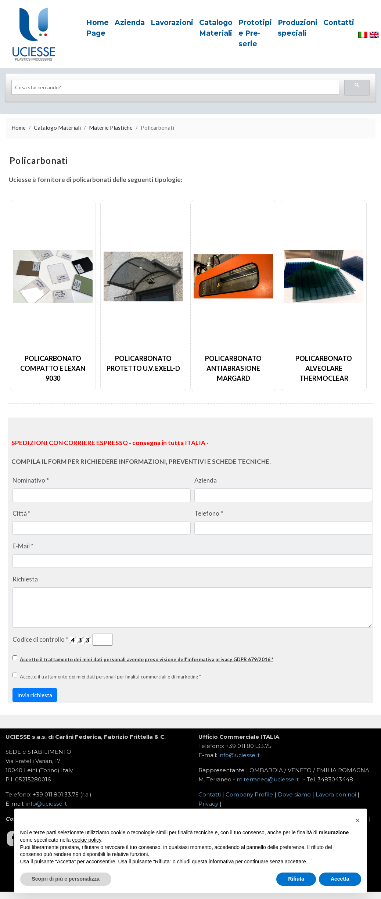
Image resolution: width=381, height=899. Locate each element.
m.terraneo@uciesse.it (268, 779)
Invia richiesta (34, 694)
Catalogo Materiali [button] (216, 27)
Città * (21, 513)
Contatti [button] (338, 22)
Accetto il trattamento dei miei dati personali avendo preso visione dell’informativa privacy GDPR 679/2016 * (146, 659)
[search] (174, 87)
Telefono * (208, 513)
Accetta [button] (340, 879)
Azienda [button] (130, 22)
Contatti (209, 794)
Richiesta (25, 579)
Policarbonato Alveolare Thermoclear (323, 368)
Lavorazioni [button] (172, 22)
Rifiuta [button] (296, 879)
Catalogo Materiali (57, 127)
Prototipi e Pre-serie (255, 33)
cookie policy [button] (86, 840)
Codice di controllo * (40, 639)
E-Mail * (22, 546)
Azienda (205, 480)
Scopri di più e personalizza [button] (66, 879)
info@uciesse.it (239, 755)
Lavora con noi (336, 794)
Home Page (97, 27)
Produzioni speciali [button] (297, 27)
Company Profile (249, 794)
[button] (357, 820)
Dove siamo (294, 794)
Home (18, 127)
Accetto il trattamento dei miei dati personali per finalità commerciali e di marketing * (110, 677)
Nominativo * (30, 480)
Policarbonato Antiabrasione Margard (233, 368)
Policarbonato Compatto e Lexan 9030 (52, 368)
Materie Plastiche (111, 127)
